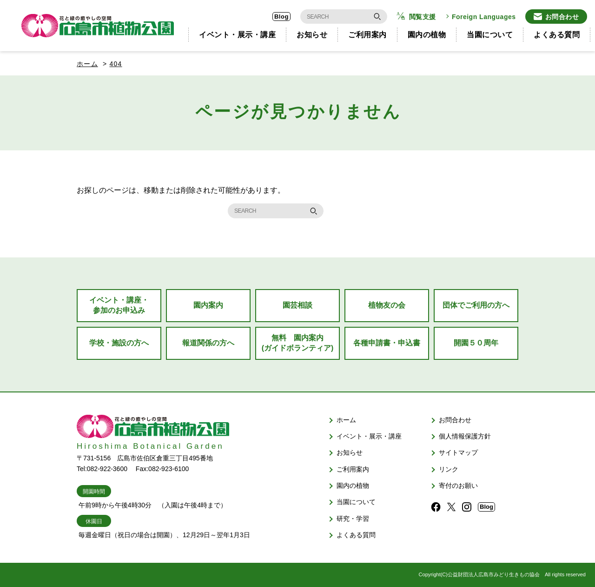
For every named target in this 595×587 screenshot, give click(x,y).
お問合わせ (562, 16)
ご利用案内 (367, 35)
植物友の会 (386, 305)
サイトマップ (458, 452)
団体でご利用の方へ (476, 305)
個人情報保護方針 (465, 436)
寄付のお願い (458, 485)
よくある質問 (557, 35)
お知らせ (312, 35)
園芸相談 (297, 305)
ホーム (87, 63)
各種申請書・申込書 (386, 343)
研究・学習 (353, 518)
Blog (281, 16)
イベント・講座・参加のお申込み (119, 305)
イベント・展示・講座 (237, 35)
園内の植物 (427, 35)
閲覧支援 (422, 16)
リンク (448, 469)
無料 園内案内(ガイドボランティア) (298, 343)
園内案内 (208, 305)
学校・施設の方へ (119, 343)
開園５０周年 (476, 343)
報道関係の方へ (208, 343)
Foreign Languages (484, 16)
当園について (490, 35)
